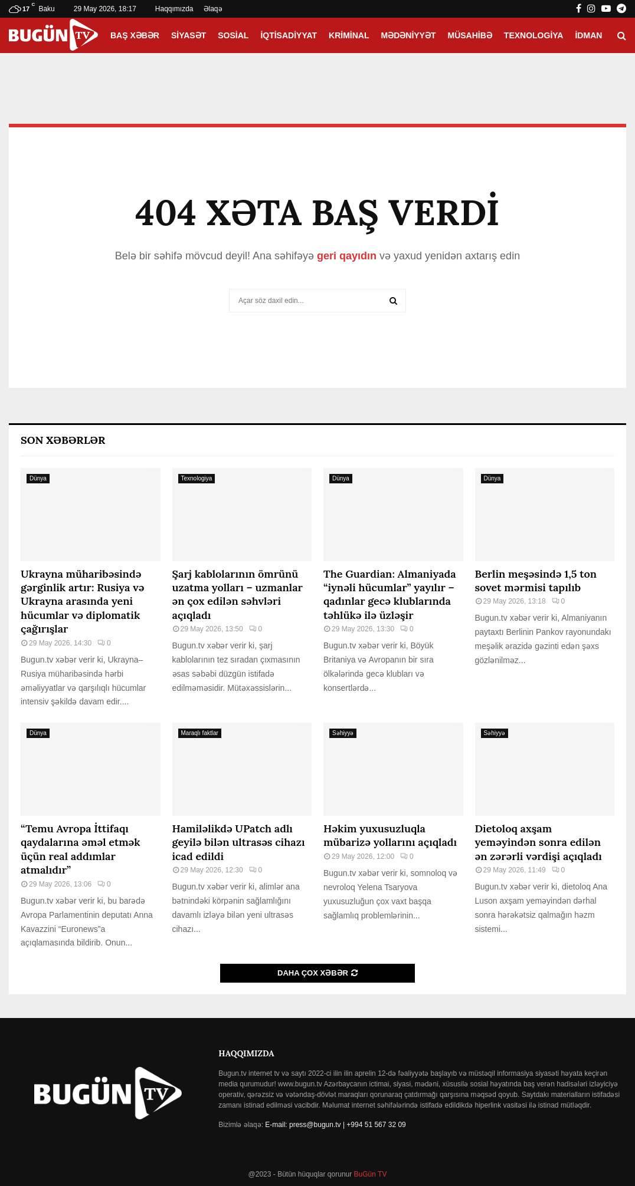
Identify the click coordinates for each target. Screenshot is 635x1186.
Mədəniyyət (408, 35)
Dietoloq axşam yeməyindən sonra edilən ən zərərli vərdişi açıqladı (538, 842)
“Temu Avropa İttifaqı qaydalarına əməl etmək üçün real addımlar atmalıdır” (80, 849)
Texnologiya (534, 35)
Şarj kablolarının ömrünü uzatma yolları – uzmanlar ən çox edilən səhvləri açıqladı (237, 594)
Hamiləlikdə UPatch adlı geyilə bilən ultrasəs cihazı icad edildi (238, 842)
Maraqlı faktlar (199, 733)
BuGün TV (369, 1174)
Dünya (38, 478)
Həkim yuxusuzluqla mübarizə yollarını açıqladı (390, 835)
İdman (588, 35)
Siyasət (188, 35)
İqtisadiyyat (288, 35)
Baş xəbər (134, 35)
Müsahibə (470, 35)
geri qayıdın (347, 256)
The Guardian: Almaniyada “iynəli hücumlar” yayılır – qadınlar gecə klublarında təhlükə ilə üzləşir (389, 594)
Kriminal (349, 35)
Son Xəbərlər (63, 440)
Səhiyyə (342, 733)
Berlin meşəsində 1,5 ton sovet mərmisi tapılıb (536, 580)
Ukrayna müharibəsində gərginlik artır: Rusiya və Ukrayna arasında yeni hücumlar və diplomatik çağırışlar (82, 601)
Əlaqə (213, 9)
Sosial (233, 35)
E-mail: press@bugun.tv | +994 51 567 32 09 (335, 1125)
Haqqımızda (174, 9)
